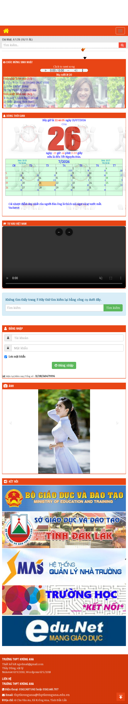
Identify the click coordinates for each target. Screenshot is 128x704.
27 (30, 188)
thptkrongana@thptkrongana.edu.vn (42, 695)
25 (114, 183)
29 (64, 188)
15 (64, 178)
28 (47, 188)
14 (47, 178)
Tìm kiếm (113, 308)
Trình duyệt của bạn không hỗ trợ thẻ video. (64, 257)
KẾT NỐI (13, 481)
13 (30, 178)
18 (114, 178)
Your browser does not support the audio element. (64, 70)
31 (97, 188)
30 (80, 188)
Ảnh (11, 386)
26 (14, 188)
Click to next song (64, 66)
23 (80, 183)
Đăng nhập (16, 328)
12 (14, 178)
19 (14, 183)
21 (47, 183)
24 (97, 183)
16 (80, 178)
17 (97, 178)
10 (97, 174)
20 (30, 183)
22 (64, 183)
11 (114, 174)
